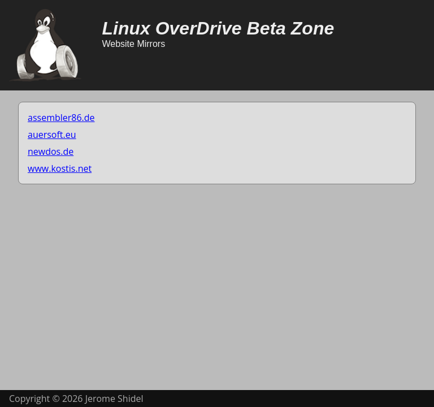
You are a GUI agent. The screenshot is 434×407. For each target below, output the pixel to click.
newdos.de (50, 151)
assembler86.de (61, 117)
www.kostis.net (60, 168)
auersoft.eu (52, 134)
